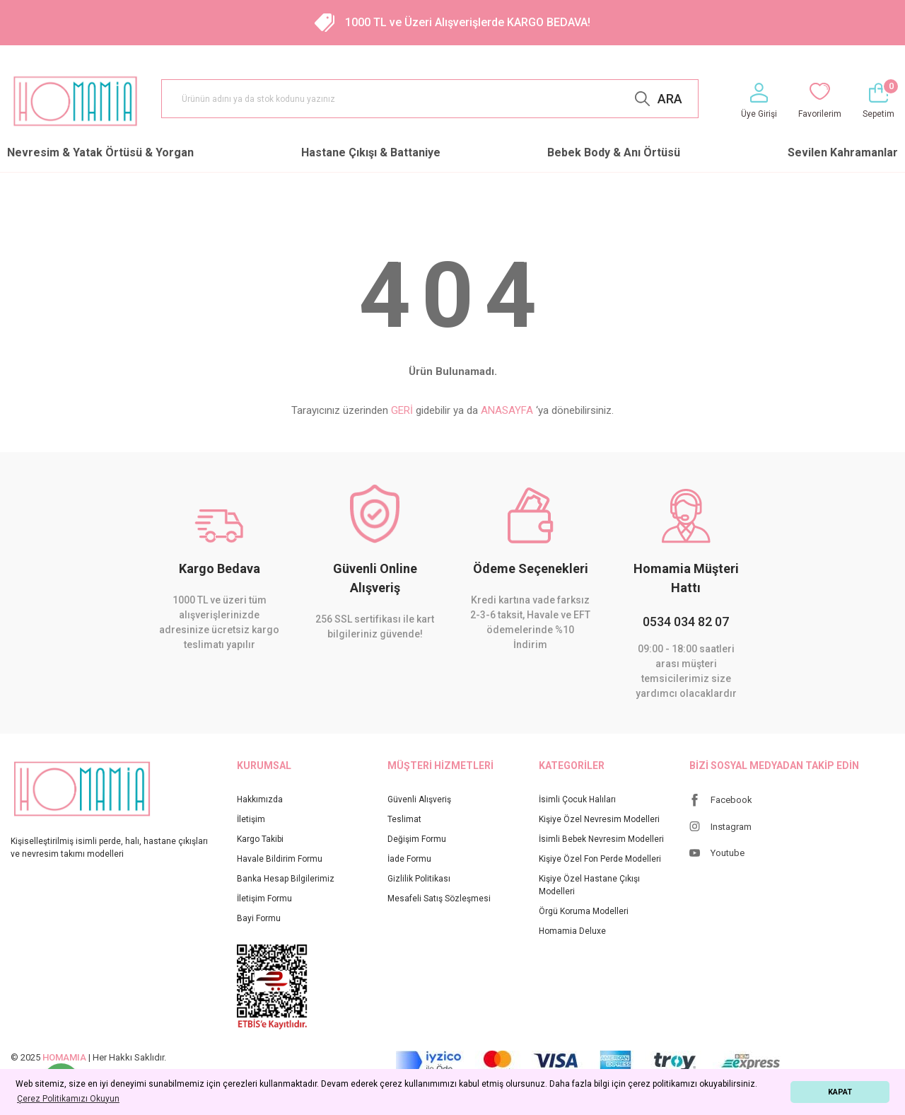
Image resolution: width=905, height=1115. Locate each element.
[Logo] (75, 101)
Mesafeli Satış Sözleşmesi (439, 898)
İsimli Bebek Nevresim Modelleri (601, 839)
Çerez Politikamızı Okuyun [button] (68, 1099)
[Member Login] (759, 101)
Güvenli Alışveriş (419, 799)
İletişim (251, 819)
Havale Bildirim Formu (279, 859)
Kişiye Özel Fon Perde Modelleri (600, 859)
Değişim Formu (416, 839)
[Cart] (878, 101)
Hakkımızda (260, 799)
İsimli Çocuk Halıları (577, 799)
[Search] (430, 98)
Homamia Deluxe (572, 931)
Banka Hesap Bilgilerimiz (285, 879)
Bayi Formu (259, 918)
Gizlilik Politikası (418, 879)
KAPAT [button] (840, 1092)
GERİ (402, 410)
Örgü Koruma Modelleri (584, 911)
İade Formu (409, 859)
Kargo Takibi (260, 839)
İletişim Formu (264, 898)
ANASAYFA (507, 410)
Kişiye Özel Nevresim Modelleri (599, 819)
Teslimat (404, 819)
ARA (670, 98)
